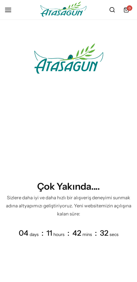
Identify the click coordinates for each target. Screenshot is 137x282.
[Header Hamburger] (11, 10)
